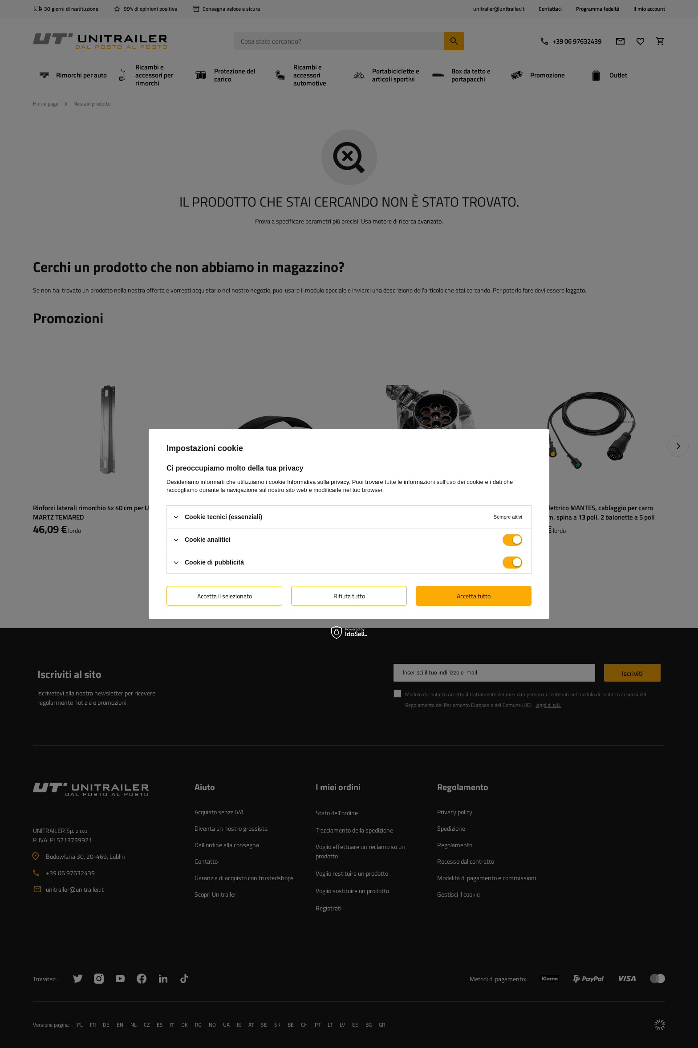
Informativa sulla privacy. (318, 482)
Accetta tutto (474, 595)
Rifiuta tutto (349, 595)
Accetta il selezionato (224, 595)
